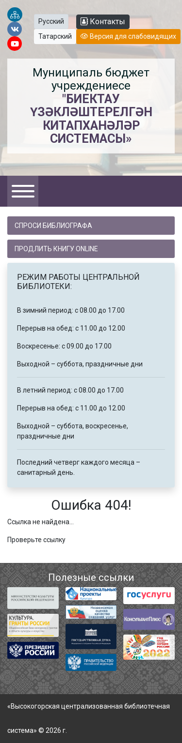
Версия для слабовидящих (128, 36)
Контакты (103, 21)
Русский (51, 21)
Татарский (55, 36)
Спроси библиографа (53, 225)
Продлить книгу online (56, 249)
